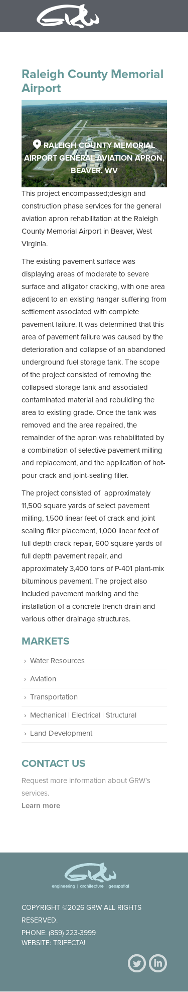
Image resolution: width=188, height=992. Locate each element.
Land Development (61, 733)
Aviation (43, 678)
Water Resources (57, 660)
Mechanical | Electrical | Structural (83, 715)
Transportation (54, 696)
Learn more (42, 805)
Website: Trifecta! (53, 943)
